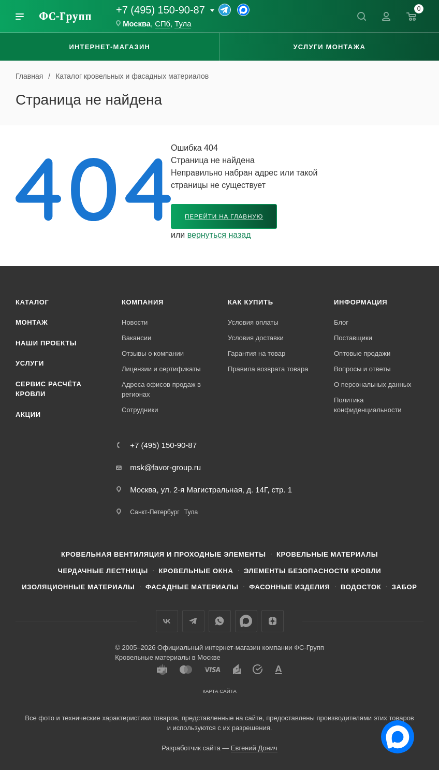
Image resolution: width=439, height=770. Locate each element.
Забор (404, 587)
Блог (341, 322)
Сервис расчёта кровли (49, 389)
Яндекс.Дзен (272, 621)
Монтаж (32, 322)
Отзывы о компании (153, 353)
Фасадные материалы (192, 587)
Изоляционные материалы (78, 587)
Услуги (30, 363)
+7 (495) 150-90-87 (160, 10)
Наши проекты (46, 343)
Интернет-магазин (109, 47)
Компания (143, 302)
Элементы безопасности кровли (312, 571)
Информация (360, 302)
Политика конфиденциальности (368, 405)
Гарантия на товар (256, 353)
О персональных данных (373, 384)
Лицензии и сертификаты (161, 369)
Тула (182, 24)
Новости (135, 322)
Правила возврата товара (268, 369)
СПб (162, 24)
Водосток (361, 587)
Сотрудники (140, 410)
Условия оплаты (253, 322)
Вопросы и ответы (362, 369)
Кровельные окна (195, 571)
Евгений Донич (254, 748)
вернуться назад (219, 234)
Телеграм (193, 621)
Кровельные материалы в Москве (167, 657)
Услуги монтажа (329, 47)
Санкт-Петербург (154, 512)
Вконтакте (167, 621)
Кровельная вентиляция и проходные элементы (163, 554)
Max (246, 621)
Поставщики (353, 338)
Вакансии (136, 338)
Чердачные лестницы (103, 571)
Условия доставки (256, 338)
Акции (28, 414)
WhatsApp (220, 621)
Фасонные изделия (289, 587)
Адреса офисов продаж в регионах (161, 390)
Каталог (32, 302)
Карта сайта (219, 691)
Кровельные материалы (327, 554)
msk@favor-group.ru (165, 467)
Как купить (250, 302)
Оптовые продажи (362, 353)
